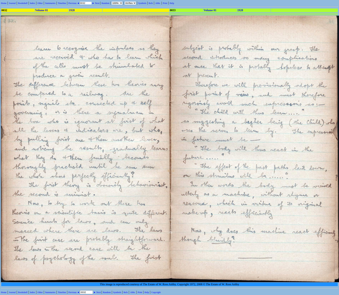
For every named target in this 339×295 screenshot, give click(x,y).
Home (4, 3)
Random (105, 3)
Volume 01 (41, 10)
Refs (151, 3)
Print (165, 3)
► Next (95, 3)
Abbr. (157, 3)
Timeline (62, 3)
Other (40, 3)
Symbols (142, 3)
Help (172, 3)
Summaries (50, 3)
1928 (72, 10)
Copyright (156, 292)
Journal (12, 3)
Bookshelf (22, 3)
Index (32, 3)
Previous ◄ (74, 3)
